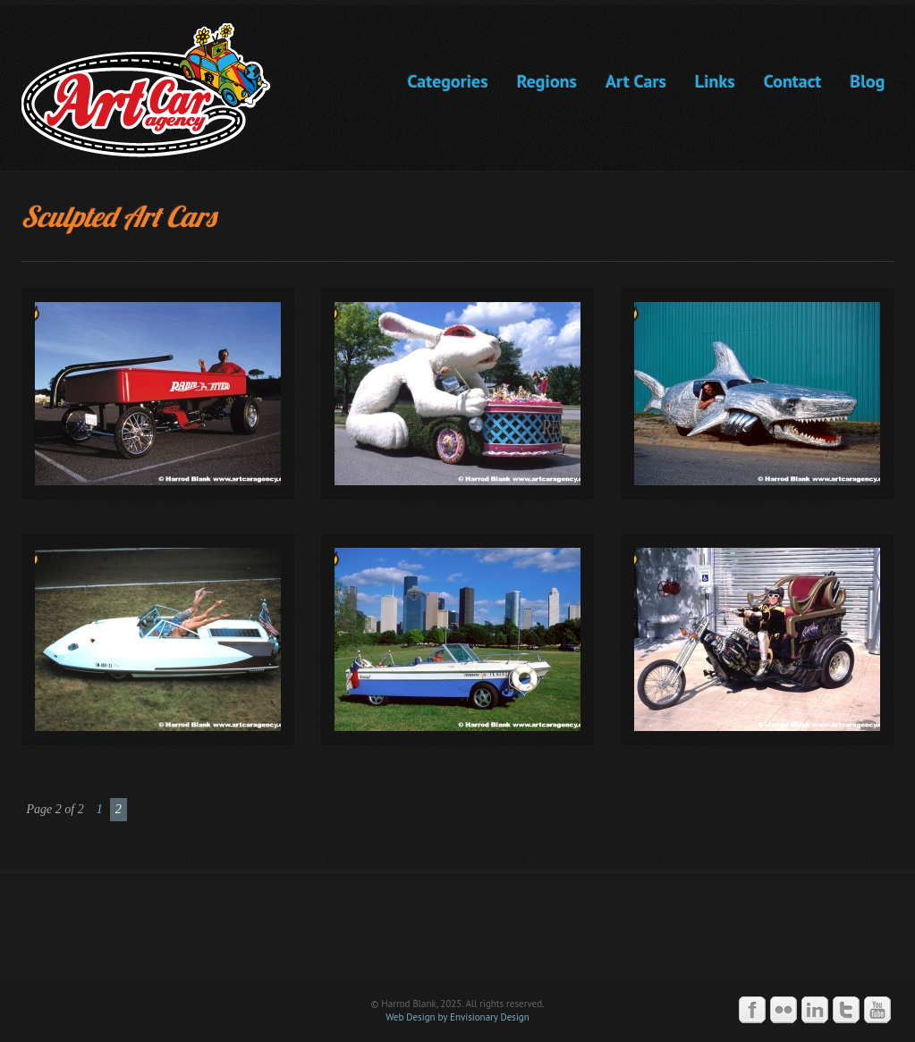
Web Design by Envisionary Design (457, 1017)
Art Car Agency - (158, 90)
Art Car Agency (458, 934)
